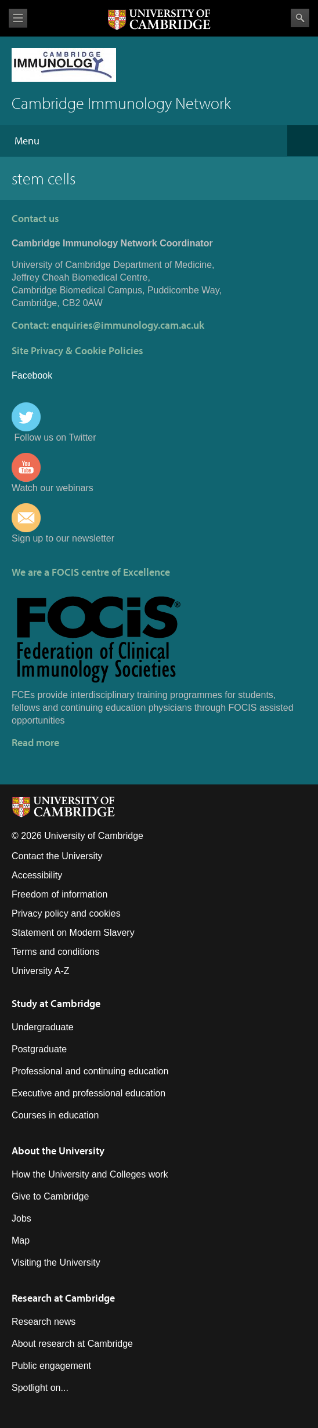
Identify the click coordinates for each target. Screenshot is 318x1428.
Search (300, 18)
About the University (58, 1150)
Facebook (32, 375)
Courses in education (55, 1115)
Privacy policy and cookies (66, 913)
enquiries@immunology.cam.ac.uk (127, 325)
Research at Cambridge (63, 1298)
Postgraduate (39, 1049)
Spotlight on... (40, 1388)
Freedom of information (59, 894)
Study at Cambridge (56, 1003)
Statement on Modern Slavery (73, 933)
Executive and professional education (88, 1093)
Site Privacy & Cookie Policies (77, 350)
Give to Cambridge (50, 1196)
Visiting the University (56, 1262)
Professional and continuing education (90, 1071)
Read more (35, 742)
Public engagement (51, 1366)
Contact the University (57, 856)
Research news (43, 1322)
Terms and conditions (55, 952)
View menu (18, 18)
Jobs (21, 1218)
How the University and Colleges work (90, 1174)
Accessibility (37, 875)
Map (21, 1240)
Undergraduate (43, 1027)
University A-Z (41, 971)
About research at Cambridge (72, 1344)
